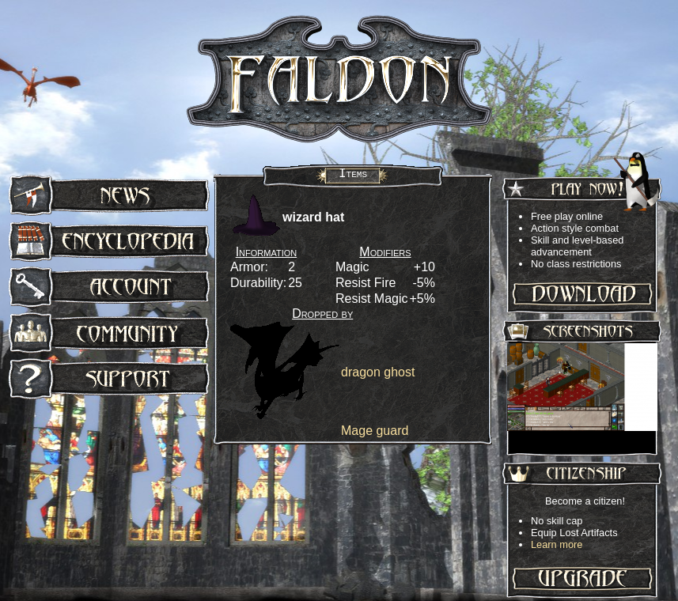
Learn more (556, 544)
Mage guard (374, 430)
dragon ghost (378, 372)
